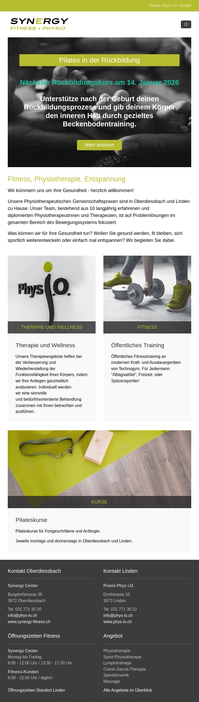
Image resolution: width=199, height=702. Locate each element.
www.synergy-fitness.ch (29, 621)
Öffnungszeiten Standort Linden (36, 690)
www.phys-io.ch (117, 621)
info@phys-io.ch (22, 615)
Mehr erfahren (99, 145)
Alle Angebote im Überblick (127, 690)
